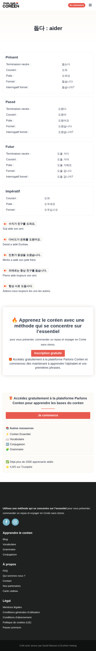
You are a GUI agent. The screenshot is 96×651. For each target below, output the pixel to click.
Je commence (77, 5)
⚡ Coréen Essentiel (18, 434)
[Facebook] (6, 522)
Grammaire (9, 549)
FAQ (5, 570)
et (28, 513)
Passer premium (12, 627)
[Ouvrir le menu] (90, 5)
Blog (5, 539)
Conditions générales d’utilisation (21, 612)
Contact (7, 580)
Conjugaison (10, 554)
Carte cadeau (10, 590)
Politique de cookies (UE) (17, 622)
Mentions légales (12, 607)
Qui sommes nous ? (14, 575)
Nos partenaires (12, 585)
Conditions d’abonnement (17, 617)
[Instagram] (15, 522)
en (41, 513)
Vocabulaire (9, 544)
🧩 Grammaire (14, 449)
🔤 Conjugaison (15, 444)
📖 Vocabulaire (15, 439)
